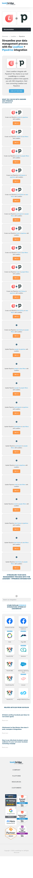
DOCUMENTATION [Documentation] (7, 103)
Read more (5, 720)
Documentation (9, 29)
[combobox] (16, 600)
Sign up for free (16, 91)
